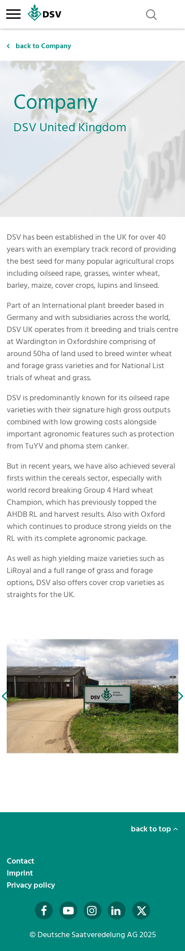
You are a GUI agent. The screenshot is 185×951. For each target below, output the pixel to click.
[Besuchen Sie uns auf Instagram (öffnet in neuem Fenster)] (92, 910)
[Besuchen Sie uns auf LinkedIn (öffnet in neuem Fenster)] (117, 910)
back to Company (39, 46)
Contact (21, 861)
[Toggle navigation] (13, 12)
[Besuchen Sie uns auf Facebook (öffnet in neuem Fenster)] (44, 910)
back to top (154, 828)
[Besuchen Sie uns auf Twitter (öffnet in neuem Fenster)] (141, 910)
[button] (4, 696)
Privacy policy (32, 885)
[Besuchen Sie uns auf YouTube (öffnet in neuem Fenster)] (68, 910)
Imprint (21, 873)
